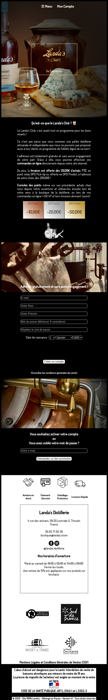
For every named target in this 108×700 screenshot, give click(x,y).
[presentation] (54, 349)
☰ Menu (46, 6)
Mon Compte (65, 6)
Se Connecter (54, 71)
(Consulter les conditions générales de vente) (54, 372)
